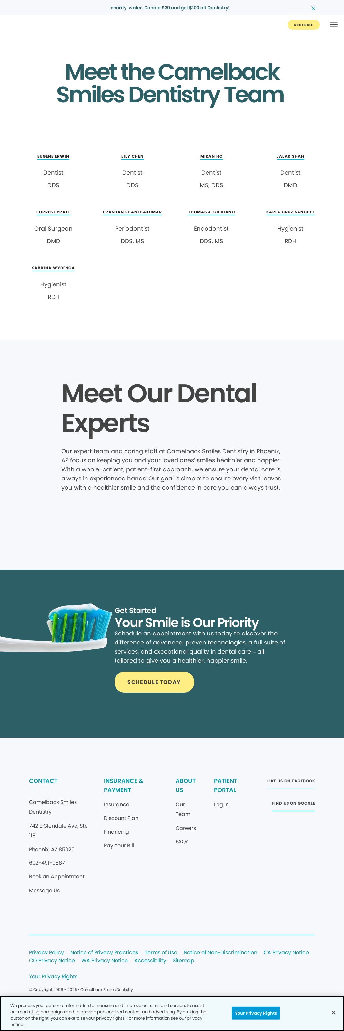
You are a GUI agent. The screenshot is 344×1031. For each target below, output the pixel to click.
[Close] (334, 1012)
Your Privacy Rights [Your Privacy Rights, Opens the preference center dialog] (256, 1013)
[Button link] (304, 25)
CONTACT (43, 781)
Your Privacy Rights (53, 977)
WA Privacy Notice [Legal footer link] (104, 960)
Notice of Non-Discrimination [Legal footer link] (220, 952)
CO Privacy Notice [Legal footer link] (52, 960)
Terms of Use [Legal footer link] (161, 952)
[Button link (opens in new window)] (291, 783)
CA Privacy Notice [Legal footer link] (286, 952)
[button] (334, 25)
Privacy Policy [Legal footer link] (46, 952)
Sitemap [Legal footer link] (183, 960)
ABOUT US (186, 785)
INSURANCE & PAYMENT (123, 785)
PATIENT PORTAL (225, 785)
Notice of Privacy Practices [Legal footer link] (104, 952)
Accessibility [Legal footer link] (150, 960)
